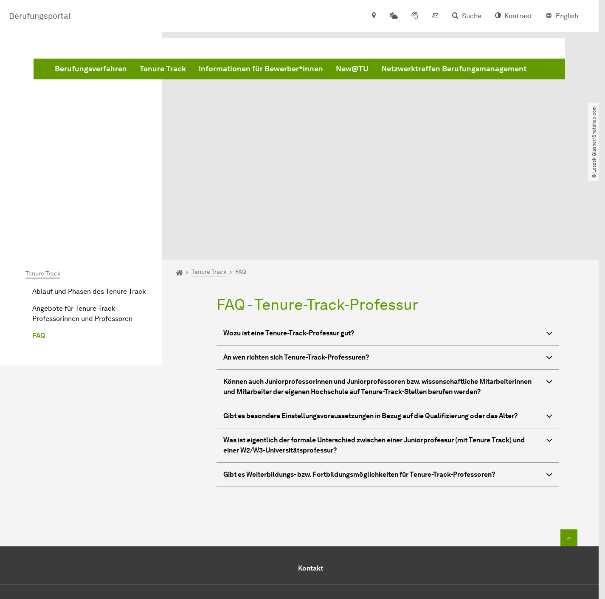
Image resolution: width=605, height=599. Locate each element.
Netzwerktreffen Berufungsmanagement (256, 69)
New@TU (481, 48)
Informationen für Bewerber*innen (390, 48)
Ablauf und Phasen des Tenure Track (89, 196)
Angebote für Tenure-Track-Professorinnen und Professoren (82, 218)
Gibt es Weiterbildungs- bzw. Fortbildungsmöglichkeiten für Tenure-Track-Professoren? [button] (387, 380)
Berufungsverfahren (220, 48)
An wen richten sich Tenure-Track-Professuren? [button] (387, 263)
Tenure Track (292, 48)
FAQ (38, 240)
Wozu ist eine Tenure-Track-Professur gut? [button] (387, 239)
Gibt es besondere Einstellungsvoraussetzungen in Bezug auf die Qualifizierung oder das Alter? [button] (387, 321)
